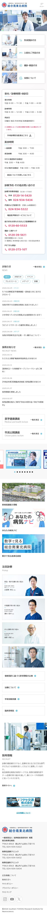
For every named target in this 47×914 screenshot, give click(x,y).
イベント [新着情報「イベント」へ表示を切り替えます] (30, 277)
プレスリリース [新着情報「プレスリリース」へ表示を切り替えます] (11, 281)
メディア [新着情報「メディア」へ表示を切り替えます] (25, 281)
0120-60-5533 (17, 226)
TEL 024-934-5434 (12, 869)
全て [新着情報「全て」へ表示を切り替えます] (7, 277)
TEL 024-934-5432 (12, 858)
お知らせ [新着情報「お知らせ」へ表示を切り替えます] (18, 277)
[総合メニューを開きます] (42, 5)
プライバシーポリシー (10, 888)
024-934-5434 (23, 200)
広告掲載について (24, 813)
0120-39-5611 (17, 235)
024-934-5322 (18, 209)
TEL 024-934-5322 (12, 847)
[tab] (17, 472)
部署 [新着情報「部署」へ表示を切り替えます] (36, 281)
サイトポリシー (7, 884)
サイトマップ (6, 892)
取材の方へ (6, 880)
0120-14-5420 (22, 195)
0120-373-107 (17, 249)
